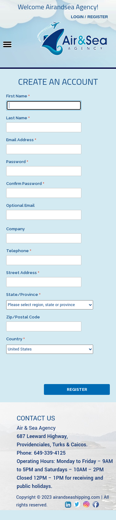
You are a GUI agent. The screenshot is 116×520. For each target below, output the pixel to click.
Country (14, 339)
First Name (16, 96)
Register (98, 16)
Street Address (21, 272)
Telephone (17, 250)
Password (16, 161)
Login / (78, 16)
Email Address (20, 139)
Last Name (16, 118)
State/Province (22, 294)
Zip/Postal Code (23, 317)
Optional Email (20, 205)
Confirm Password (24, 183)
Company (15, 229)
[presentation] (53, 369)
